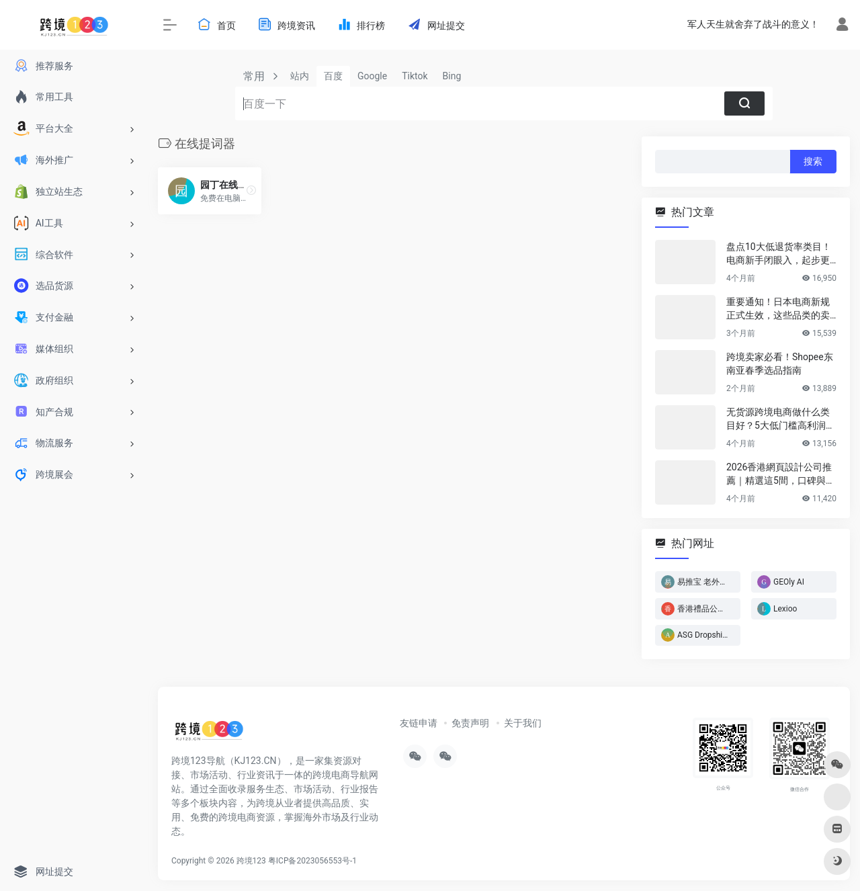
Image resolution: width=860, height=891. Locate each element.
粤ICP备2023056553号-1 (312, 860)
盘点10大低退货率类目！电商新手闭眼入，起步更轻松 (778, 254)
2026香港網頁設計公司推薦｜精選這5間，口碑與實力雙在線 (780, 474)
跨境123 (251, 860)
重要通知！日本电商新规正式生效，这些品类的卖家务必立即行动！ (778, 309)
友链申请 (418, 723)
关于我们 (523, 723)
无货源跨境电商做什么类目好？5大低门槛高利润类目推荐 (780, 419)
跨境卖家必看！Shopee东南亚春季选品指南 (779, 363)
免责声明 (470, 723)
